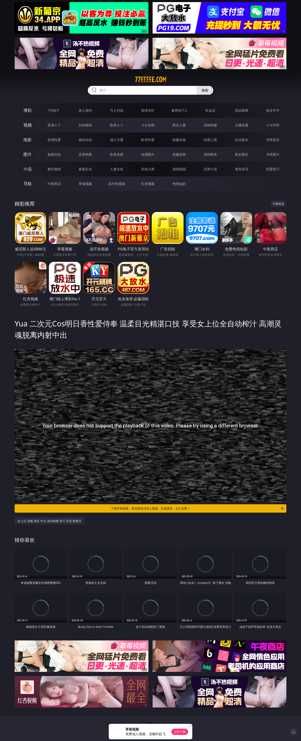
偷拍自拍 (85, 139)
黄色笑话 (241, 169)
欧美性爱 (147, 139)
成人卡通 (116, 139)
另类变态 (272, 139)
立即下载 (180, 732)
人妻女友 (116, 169)
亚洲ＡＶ (54, 125)
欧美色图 (116, 154)
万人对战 (116, 110)
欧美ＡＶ (116, 125)
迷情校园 (179, 169)
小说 (27, 169)
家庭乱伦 (85, 169)
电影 (27, 139)
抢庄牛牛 (272, 110)
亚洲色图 (85, 154)
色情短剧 (179, 183)
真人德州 (85, 110)
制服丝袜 (179, 139)
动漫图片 (147, 154)
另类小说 (210, 169)
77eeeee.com (150, 79)
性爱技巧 (272, 169)
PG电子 (54, 110)
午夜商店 (54, 183)
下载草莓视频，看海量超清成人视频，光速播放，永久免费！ (197, 508)
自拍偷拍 (85, 125)
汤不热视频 (116, 183)
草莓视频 (85, 183)
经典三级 (210, 139)
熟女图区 (241, 154)
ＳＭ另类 (272, 125)
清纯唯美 (210, 154)
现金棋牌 (241, 110)
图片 (27, 154)
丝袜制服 (210, 125)
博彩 (27, 110)
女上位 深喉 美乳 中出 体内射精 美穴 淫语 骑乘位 (49, 521)
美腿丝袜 (179, 154)
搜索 (205, 90)
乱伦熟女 (241, 139)
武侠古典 (147, 169)
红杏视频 (147, 183)
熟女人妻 (179, 125)
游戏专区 (147, 110)
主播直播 (241, 125)
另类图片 (272, 154)
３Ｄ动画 (147, 125)
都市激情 (54, 169)
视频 (27, 125)
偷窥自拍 (54, 154)
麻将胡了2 (179, 110)
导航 (27, 183)
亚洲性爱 (54, 139)
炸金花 (210, 110)
